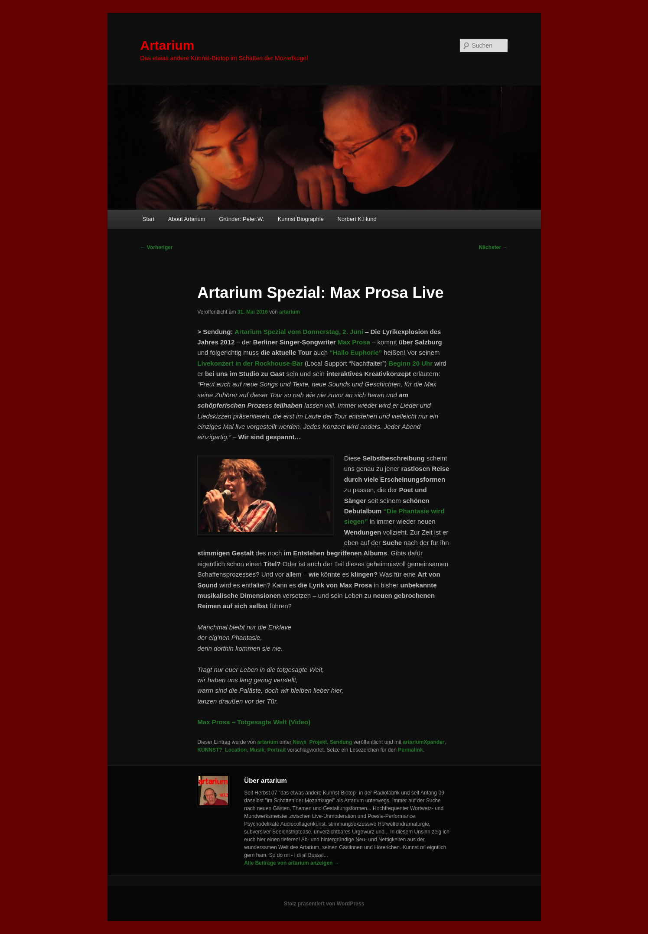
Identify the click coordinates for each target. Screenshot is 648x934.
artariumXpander (423, 742)
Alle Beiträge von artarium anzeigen (291, 863)
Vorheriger (156, 247)
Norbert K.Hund (356, 219)
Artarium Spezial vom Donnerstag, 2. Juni (298, 331)
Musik (257, 750)
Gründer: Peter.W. (241, 219)
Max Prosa (354, 342)
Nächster (493, 247)
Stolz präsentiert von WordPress (324, 904)
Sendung (341, 742)
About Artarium (186, 219)
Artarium (167, 45)
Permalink (410, 750)
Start (148, 219)
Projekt (318, 742)
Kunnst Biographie (301, 219)
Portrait (276, 750)
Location (236, 750)
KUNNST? (209, 750)
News (299, 742)
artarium (289, 312)
